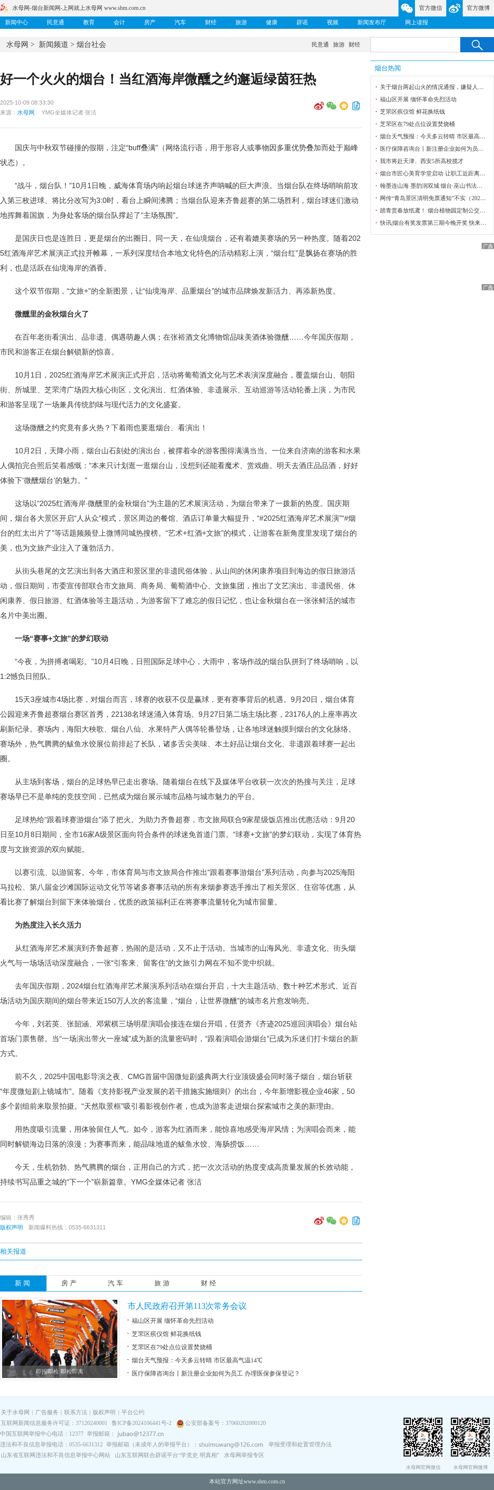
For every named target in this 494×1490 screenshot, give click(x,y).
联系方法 (75, 1412)
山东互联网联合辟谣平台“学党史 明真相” (167, 1455)
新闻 (23, 1283)
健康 (271, 22)
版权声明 (11, 1227)
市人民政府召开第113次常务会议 (187, 1305)
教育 (89, 22)
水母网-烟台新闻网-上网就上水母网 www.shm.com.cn (78, 8)
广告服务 (46, 1412)
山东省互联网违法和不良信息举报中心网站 (55, 1455)
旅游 (241, 22)
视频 (332, 22)
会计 (119, 22)
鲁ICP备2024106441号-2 (142, 1423)
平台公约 (132, 1412)
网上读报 (416, 22)
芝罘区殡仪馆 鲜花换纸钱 (166, 1334)
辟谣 (302, 22)
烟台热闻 (388, 68)
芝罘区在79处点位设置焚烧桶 (172, 1347)
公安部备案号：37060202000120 (225, 1423)
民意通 (55, 22)
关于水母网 (16, 1412)
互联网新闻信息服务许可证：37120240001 (54, 1423)
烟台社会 (91, 44)
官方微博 (478, 8)
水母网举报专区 (244, 1455)
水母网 (17, 44)
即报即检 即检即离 (60, 1372)
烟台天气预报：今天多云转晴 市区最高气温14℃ (197, 1360)
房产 (150, 22)
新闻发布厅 (371, 22)
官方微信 (430, 8)
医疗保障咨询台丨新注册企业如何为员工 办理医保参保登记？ (216, 1373)
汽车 (180, 22)
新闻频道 (53, 44)
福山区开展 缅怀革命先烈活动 (173, 1320)
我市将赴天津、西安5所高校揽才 (422, 161)
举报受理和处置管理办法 (300, 1444)
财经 (211, 22)
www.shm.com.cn (264, 1481)
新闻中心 (16, 22)
